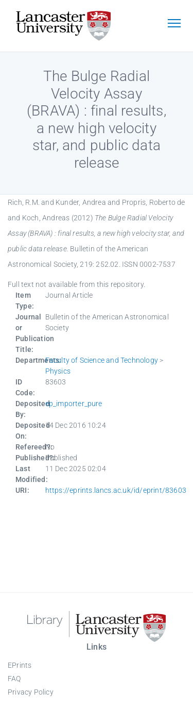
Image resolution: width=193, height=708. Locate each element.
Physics (58, 371)
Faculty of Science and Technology (102, 360)
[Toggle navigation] (174, 24)
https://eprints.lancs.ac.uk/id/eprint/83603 (116, 490)
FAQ (14, 678)
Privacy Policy (31, 692)
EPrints (19, 665)
